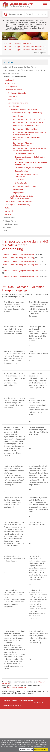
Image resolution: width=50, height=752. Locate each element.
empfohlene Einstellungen (40, 749)
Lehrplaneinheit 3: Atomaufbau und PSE (27, 126)
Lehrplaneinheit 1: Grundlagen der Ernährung (29, 119)
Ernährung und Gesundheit (17, 93)
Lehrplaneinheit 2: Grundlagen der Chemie (28, 122)
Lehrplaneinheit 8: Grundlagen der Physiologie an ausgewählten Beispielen (22, 27)
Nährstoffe (12, 100)
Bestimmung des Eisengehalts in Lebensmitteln (26, 175)
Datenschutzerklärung (39, 746)
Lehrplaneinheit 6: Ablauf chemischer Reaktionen (26, 139)
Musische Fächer (9, 218)
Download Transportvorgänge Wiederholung (18, 254)
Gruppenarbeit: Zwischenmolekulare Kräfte (30, 46)
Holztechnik (9, 211)
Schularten (7, 227)
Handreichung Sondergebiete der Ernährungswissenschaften (21, 197)
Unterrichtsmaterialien (26, 22)
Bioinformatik (9, 80)
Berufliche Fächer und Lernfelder (32, 20)
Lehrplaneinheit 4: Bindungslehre (25, 129)
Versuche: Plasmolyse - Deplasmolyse (28, 168)
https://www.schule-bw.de (16, 687)
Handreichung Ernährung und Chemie (19, 24)
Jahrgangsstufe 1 (18, 189)
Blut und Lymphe (21, 183)
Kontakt (14, 701)
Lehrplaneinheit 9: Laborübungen (25, 186)
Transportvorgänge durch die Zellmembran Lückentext (30, 158)
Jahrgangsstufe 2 (18, 193)
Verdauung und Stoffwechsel (18, 103)
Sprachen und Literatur (11, 73)
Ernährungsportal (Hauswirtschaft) (17, 205)
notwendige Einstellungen (26, 749)
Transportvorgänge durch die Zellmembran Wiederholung (31, 163)
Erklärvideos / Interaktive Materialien (19, 201)
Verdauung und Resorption (24, 154)
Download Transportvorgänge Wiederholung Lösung (21, 265)
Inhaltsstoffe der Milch (23, 43)
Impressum (7, 701)
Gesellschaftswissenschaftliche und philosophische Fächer (24, 70)
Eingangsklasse (39, 24)
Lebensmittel (12, 96)
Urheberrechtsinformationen (12, 706)
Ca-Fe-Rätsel (19, 180)
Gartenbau (8, 208)
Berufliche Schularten (10, 224)
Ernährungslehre (11, 22)
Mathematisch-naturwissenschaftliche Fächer (19, 67)
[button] (30, 14)
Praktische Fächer (9, 221)
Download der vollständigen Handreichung (27, 113)
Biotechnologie (10, 83)
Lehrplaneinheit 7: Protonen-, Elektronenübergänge (23, 144)
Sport (5, 231)
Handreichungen (41, 22)
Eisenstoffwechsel (21, 171)
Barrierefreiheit (38, 702)
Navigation (8, 62)
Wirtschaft (8, 214)
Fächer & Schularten (12, 20)
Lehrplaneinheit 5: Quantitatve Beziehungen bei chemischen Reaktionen (30, 133)
